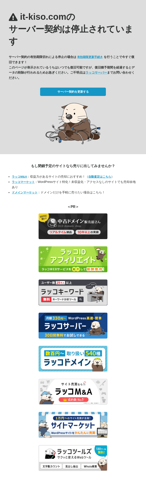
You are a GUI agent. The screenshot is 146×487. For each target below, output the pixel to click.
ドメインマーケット (24, 192)
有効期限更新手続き (90, 57)
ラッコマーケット (23, 182)
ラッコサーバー (96, 72)
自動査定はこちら (99, 176)
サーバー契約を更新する (73, 91)
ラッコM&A (19, 176)
